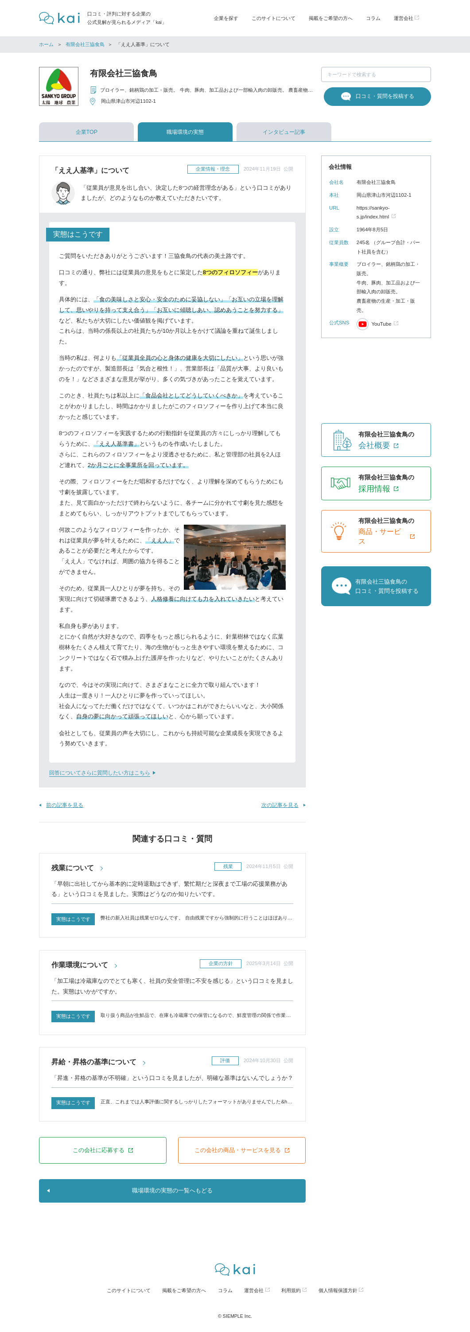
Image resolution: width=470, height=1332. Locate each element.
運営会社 (254, 1290)
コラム (373, 18)
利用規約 (291, 1290)
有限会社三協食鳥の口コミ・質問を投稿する (387, 586)
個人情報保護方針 (338, 1290)
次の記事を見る (280, 805)
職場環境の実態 (185, 132)
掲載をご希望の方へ (331, 18)
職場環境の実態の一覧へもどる (172, 1190)
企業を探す (226, 18)
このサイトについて (273, 18)
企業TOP (86, 132)
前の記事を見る (64, 805)
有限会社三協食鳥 (85, 44)
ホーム (46, 44)
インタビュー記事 (284, 132)
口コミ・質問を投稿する (385, 96)
